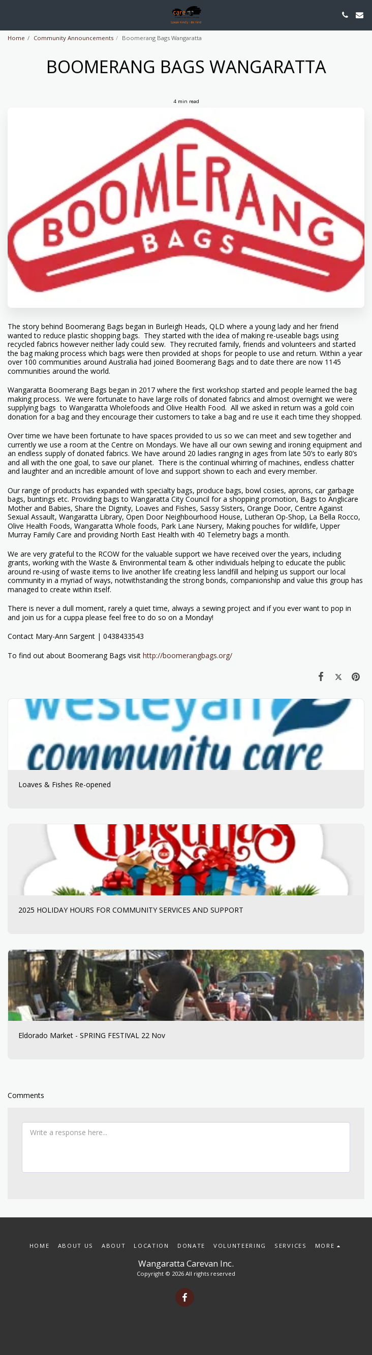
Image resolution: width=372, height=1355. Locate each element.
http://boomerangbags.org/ (187, 655)
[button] (11, 14)
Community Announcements (73, 38)
